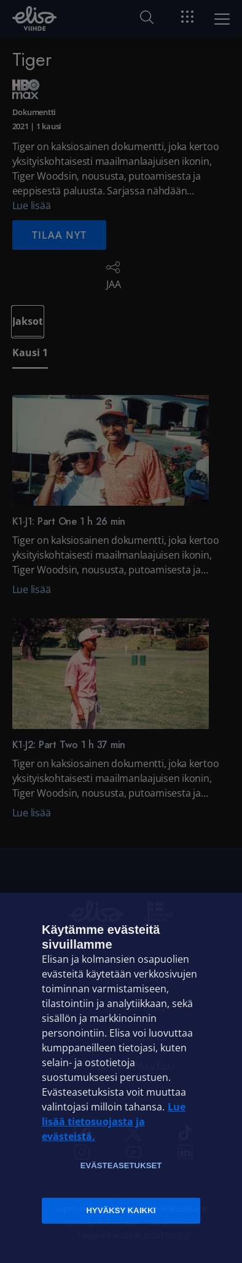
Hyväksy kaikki (121, 1210)
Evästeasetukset (121, 1165)
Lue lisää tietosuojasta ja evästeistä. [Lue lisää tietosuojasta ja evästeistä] (113, 1121)
